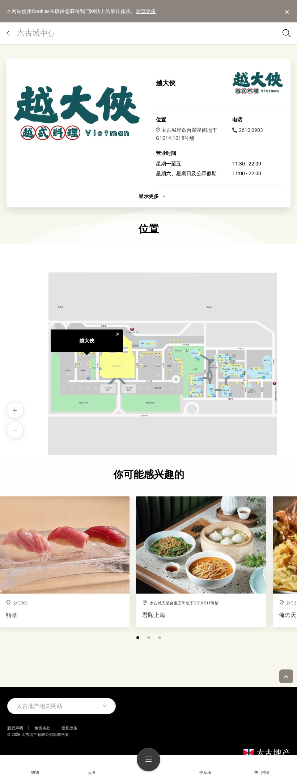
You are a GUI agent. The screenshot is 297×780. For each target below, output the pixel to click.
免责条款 (42, 728)
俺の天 (287, 615)
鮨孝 (11, 615)
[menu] (148, 759)
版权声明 (15, 728)
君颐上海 (153, 615)
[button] (137, 637)
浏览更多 (146, 11)
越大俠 (86, 341)
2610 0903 (247, 130)
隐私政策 (69, 728)
